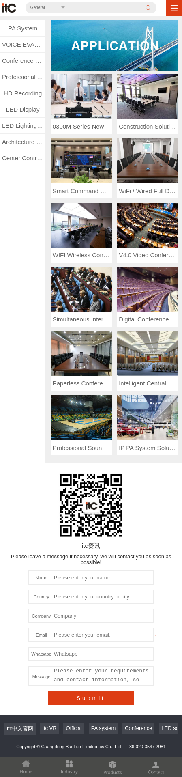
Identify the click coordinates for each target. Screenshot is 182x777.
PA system (103, 728)
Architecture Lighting (23, 141)
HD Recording (23, 93)
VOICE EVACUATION (23, 44)
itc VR (50, 728)
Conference (138, 728)
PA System (22, 28)
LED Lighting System (23, 125)
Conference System (23, 60)
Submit (91, 698)
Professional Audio (23, 76)
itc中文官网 (20, 728)
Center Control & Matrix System (23, 158)
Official (74, 728)
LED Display (23, 109)
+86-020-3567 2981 (145, 746)
